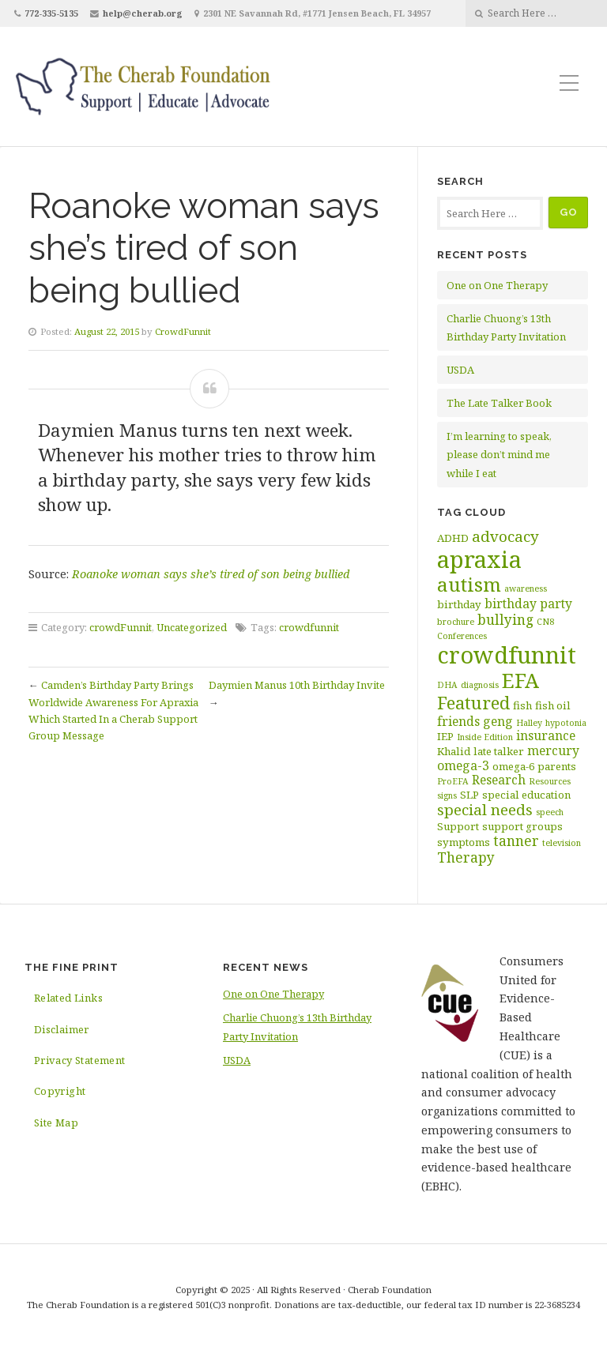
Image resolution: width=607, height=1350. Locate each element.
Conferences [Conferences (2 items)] (462, 635)
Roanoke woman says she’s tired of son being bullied (210, 573)
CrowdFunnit (183, 331)
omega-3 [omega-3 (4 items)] (463, 765)
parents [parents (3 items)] (556, 766)
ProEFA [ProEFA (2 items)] (453, 781)
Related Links (68, 998)
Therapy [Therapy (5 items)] (466, 857)
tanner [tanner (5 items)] (516, 840)
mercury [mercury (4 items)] (553, 750)
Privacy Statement (80, 1060)
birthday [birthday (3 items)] (459, 604)
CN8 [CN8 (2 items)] (545, 621)
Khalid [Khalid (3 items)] (453, 751)
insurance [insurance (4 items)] (545, 735)
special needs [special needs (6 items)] (485, 809)
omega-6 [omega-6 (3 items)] (513, 766)
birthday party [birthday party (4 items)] (528, 603)
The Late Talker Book (499, 403)
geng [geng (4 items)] (498, 721)
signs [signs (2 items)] (447, 795)
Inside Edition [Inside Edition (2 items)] (485, 737)
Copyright (60, 1091)
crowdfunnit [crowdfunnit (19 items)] (506, 654)
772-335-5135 (51, 13)
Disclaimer (61, 1029)
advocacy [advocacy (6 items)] (505, 536)
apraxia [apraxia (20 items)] (479, 559)
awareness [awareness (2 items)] (525, 588)
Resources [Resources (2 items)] (550, 781)
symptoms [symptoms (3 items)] (463, 842)
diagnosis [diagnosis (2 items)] (480, 684)
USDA (460, 370)
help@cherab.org (143, 13)
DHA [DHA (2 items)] (447, 684)
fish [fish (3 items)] (522, 705)
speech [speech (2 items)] (550, 812)
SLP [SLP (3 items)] (469, 795)
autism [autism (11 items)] (469, 584)
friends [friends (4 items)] (458, 721)
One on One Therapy (497, 285)
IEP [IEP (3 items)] (445, 736)
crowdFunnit (120, 627)
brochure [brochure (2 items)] (455, 621)
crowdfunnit (309, 627)
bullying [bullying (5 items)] (505, 619)
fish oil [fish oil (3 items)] (553, 705)
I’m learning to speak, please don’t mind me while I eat (499, 455)
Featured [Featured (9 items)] (473, 702)
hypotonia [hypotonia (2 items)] (565, 722)
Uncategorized (191, 627)
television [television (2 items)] (561, 842)
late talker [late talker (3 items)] (498, 751)
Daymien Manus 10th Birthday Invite (297, 685)
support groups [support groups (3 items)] (522, 826)
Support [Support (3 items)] (458, 826)
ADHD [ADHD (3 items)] (453, 538)
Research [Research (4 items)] (499, 779)
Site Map (56, 1122)
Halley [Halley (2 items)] (529, 722)
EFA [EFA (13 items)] (520, 680)
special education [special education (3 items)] (526, 795)
